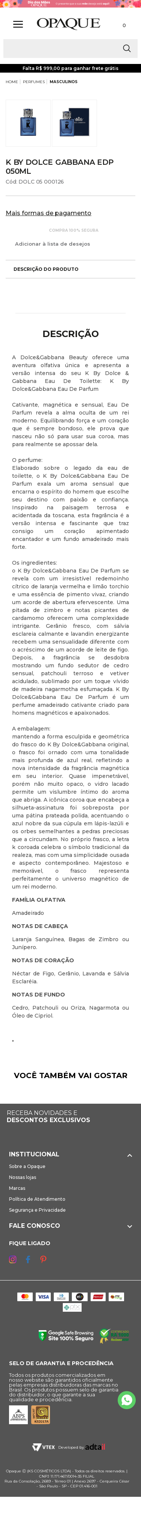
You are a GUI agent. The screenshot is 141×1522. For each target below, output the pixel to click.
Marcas (17, 1188)
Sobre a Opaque (27, 1166)
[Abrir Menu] (18, 24)
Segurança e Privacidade (37, 1210)
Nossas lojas (22, 1177)
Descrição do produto (42, 269)
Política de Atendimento (37, 1199)
